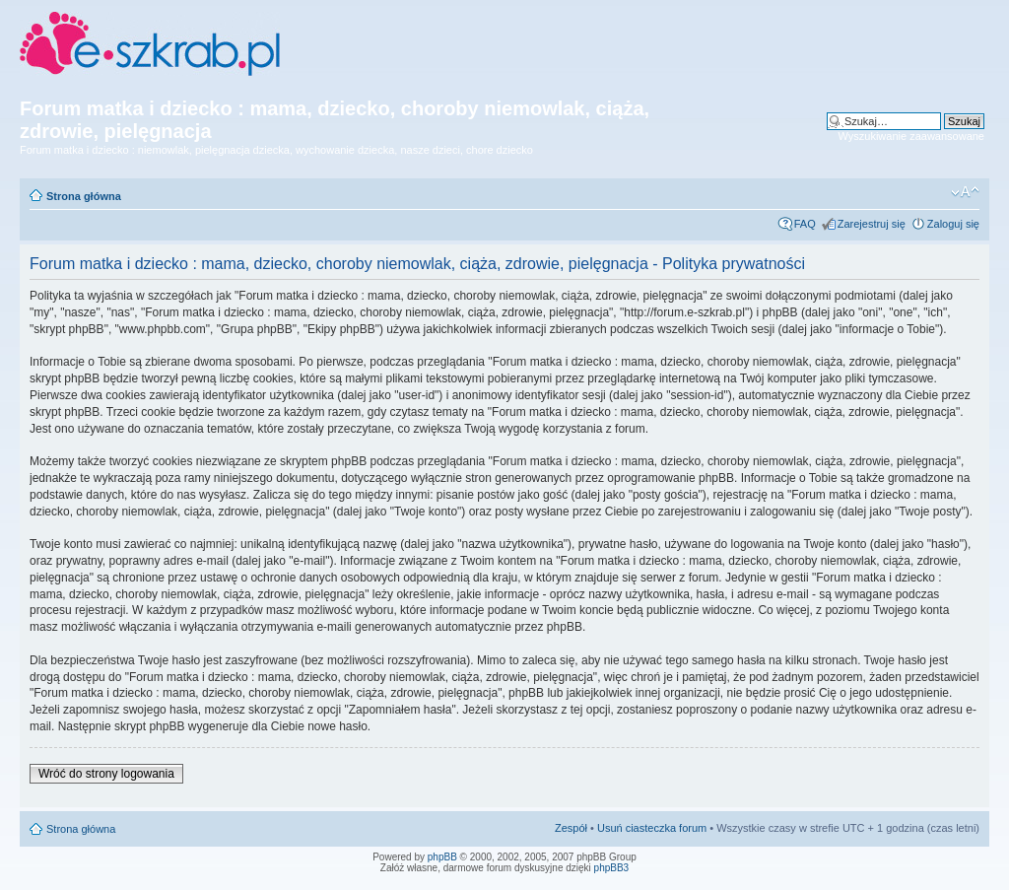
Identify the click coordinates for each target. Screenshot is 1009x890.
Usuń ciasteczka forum (651, 828)
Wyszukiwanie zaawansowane (911, 136)
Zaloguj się (953, 224)
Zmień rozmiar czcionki (965, 192)
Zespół (571, 828)
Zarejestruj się (872, 224)
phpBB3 (612, 867)
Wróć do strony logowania (106, 774)
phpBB (442, 857)
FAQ (805, 224)
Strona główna (83, 196)
